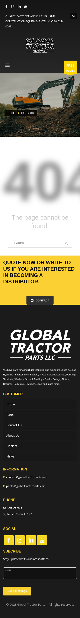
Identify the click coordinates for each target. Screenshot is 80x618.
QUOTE (70, 68)
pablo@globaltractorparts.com (25, 486)
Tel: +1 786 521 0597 (19, 514)
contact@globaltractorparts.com (26, 477)
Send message (17, 590)
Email (8, 570)
